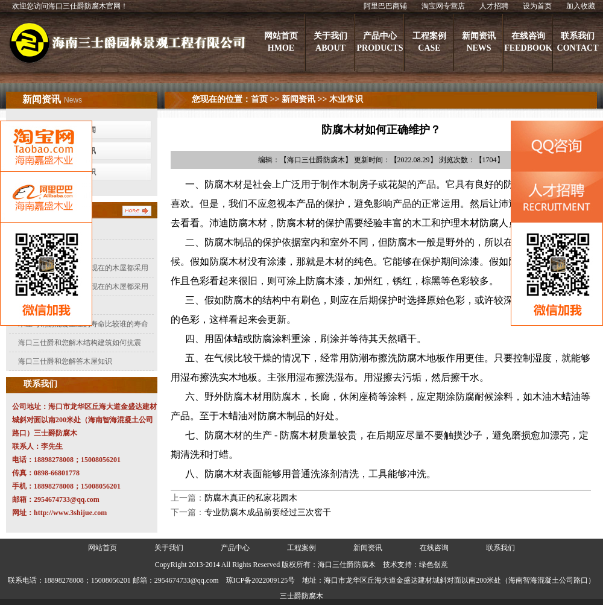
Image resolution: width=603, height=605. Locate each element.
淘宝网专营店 (443, 6)
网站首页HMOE (281, 41)
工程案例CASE (429, 41)
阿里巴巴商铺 (385, 6)
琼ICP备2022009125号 (260, 580)
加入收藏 (580, 6)
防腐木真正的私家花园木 (250, 497)
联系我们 (500, 547)
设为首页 (537, 6)
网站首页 (102, 547)
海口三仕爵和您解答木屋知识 (65, 361)
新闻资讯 (298, 99)
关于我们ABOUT (330, 41)
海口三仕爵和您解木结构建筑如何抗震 (79, 342)
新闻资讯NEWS (479, 41)
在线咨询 (434, 547)
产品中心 (235, 547)
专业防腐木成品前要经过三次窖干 (267, 512)
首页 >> (265, 99)
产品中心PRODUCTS (379, 41)
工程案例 (301, 547)
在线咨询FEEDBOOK (528, 41)
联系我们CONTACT (578, 41)
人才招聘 (493, 6)
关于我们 (168, 547)
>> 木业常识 (339, 99)
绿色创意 (433, 564)
